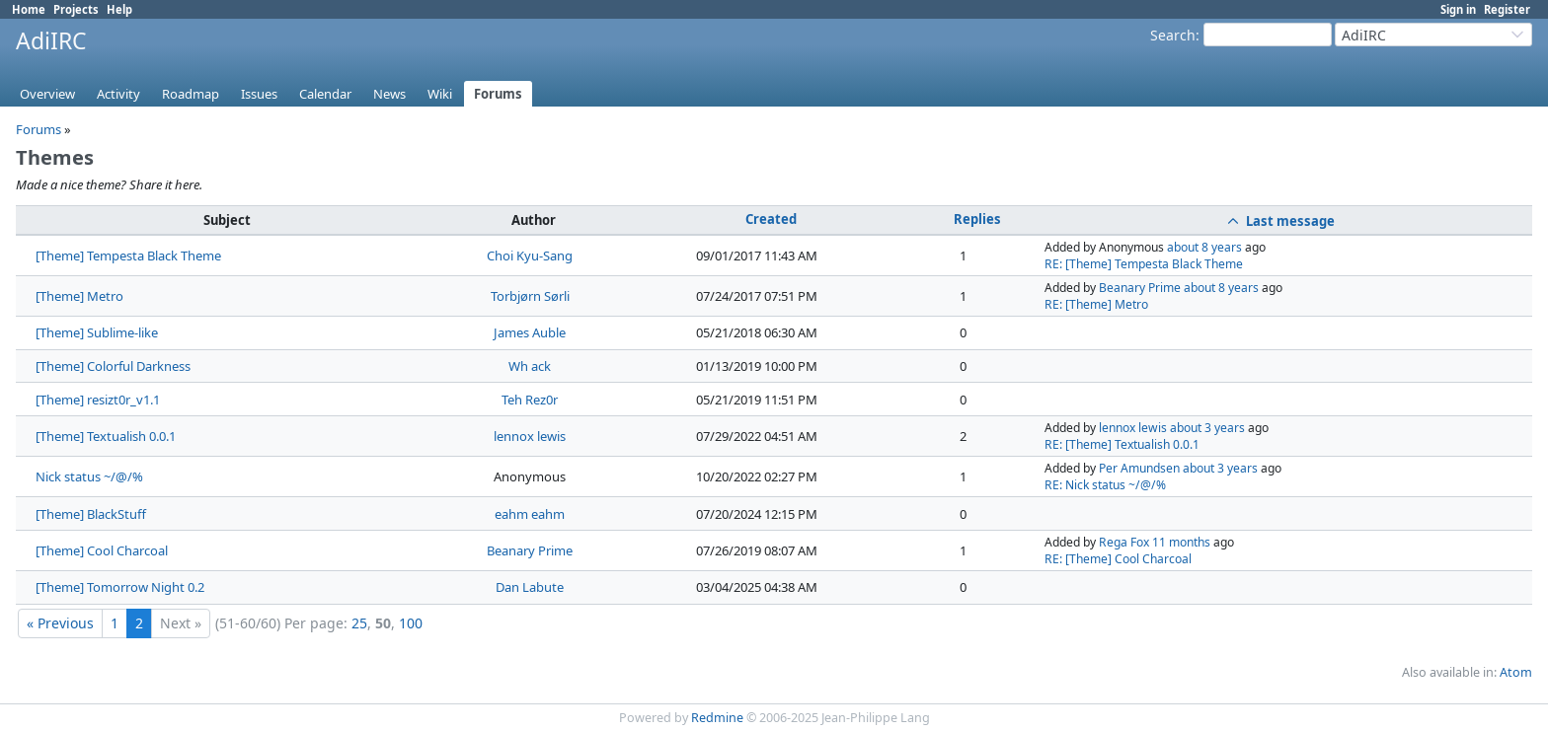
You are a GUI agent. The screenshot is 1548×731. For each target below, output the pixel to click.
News (389, 94)
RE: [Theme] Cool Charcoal (1118, 558)
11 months (1181, 542)
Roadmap (190, 94)
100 (411, 623)
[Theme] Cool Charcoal (102, 550)
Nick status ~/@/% (89, 476)
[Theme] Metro (79, 296)
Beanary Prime (1140, 287)
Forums (498, 94)
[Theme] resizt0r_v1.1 (98, 399)
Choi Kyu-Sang (530, 255)
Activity (118, 94)
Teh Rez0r (530, 399)
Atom (1516, 672)
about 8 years (1204, 247)
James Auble (530, 332)
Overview (47, 94)
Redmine (717, 717)
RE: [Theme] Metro (1096, 304)
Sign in (1458, 9)
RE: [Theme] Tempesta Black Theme (1144, 264)
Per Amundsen (1139, 468)
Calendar (325, 94)
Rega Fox (1124, 542)
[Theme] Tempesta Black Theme (128, 255)
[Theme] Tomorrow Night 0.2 (120, 587)
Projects (76, 9)
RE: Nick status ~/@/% (1105, 484)
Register (1507, 9)
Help (119, 9)
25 (359, 623)
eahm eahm (530, 514)
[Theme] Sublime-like (97, 332)
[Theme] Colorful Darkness (113, 366)
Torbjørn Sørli (530, 296)
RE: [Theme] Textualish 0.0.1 (1122, 444)
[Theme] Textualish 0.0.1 (106, 436)
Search (1173, 35)
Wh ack (529, 366)
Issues (259, 94)
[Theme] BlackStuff (91, 514)
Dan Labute (530, 587)
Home (28, 9)
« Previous (60, 623)
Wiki (439, 94)
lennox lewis (530, 436)
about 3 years (1207, 427)
